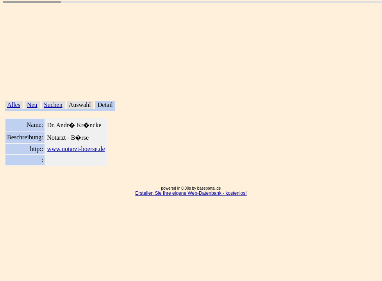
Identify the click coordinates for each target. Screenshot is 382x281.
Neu (32, 104)
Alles (13, 104)
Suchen (53, 104)
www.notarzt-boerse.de (76, 149)
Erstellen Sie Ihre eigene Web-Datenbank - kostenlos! (190, 193)
